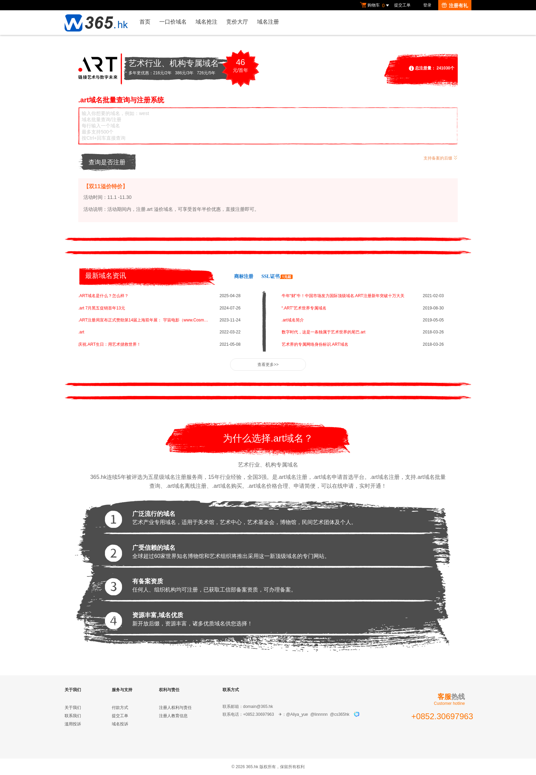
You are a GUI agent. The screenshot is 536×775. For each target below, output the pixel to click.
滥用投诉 (73, 724)
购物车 (375, 5)
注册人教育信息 (173, 715)
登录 (427, 5)
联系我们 (73, 715)
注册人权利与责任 (175, 707)
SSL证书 (277, 276)
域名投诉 (120, 724)
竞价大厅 (237, 22)
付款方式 (120, 707)
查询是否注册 (107, 162)
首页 (144, 22)
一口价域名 (173, 22)
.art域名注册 (385, 477)
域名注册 (268, 22)
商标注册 (243, 276)
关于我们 (73, 707)
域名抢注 (206, 22)
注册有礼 (455, 5)
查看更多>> (268, 364)
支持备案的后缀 (441, 157)
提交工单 (402, 5)
